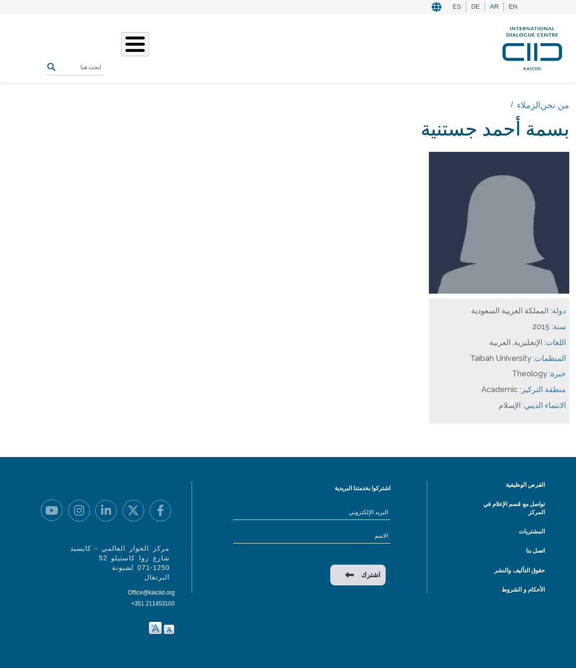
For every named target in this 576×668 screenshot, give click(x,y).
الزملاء (528, 105)
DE (475, 6)
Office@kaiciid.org (151, 592)
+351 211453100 (153, 603)
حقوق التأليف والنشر (519, 570)
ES (457, 6)
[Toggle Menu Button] (135, 44)
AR (494, 6)
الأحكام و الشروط (523, 589)
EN (513, 6)
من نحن (554, 105)
